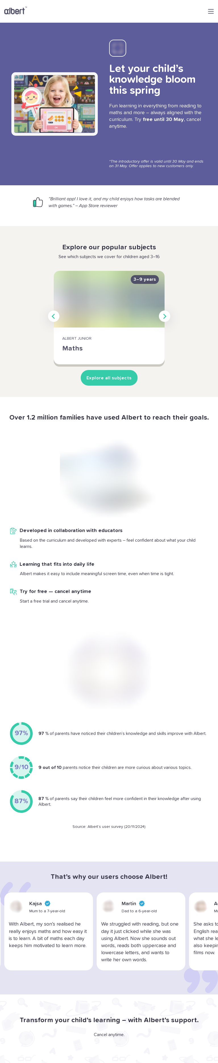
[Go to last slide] (53, 316)
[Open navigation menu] (211, 11)
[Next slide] (164, 316)
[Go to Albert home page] (15, 11)
